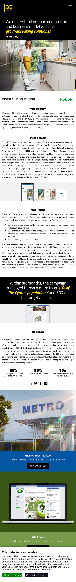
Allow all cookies (12, 575)
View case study (38, 466)
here (50, 569)
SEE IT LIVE (11, 36)
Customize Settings (36, 575)
